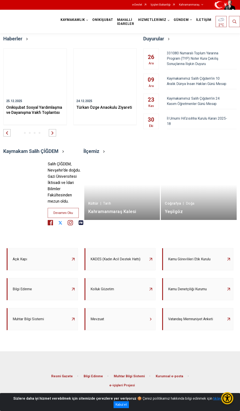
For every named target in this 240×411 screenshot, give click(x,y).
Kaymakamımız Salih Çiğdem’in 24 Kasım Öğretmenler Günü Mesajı (202, 101)
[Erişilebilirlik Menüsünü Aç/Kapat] (227, 398)
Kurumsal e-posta (169, 376)
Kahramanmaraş (189, 4)
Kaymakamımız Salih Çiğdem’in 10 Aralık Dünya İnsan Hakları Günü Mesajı (202, 81)
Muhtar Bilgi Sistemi (129, 376)
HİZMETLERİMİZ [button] (152, 20)
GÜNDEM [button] (181, 20)
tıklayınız (220, 398)
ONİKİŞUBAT (102, 20)
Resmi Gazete (62, 376)
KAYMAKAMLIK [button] (73, 20)
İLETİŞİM (203, 20)
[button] (7, 132)
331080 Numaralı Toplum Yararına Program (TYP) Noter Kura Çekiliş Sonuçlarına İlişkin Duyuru (202, 58)
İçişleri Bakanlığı (161, 4)
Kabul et (121, 404)
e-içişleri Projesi (122, 385)
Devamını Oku (63, 213)
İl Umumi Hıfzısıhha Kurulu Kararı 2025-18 (202, 121)
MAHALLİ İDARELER (125, 22)
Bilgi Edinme (93, 376)
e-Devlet (137, 4)
